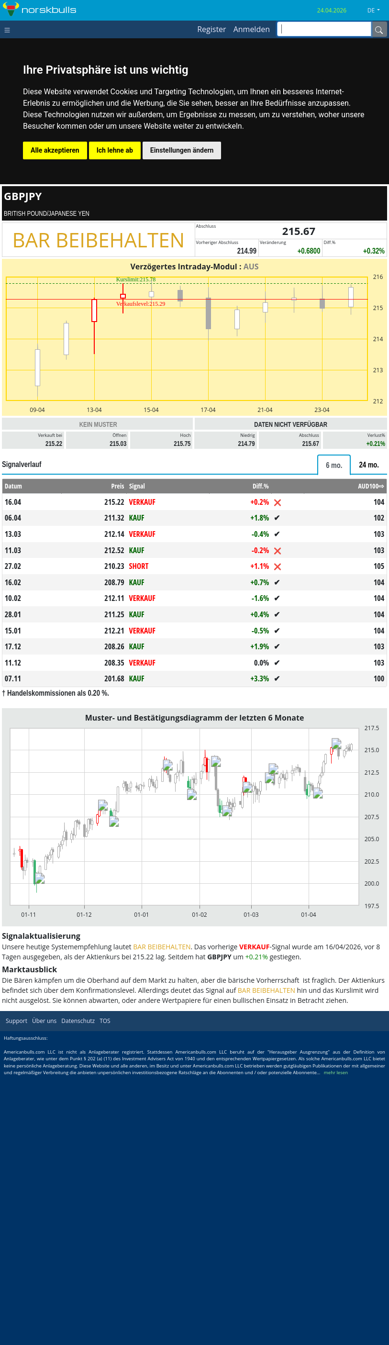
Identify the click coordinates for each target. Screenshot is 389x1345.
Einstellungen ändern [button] (182, 150)
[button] (377, 10)
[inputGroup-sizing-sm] (324, 29)
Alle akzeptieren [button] (55, 150)
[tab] (334, 465)
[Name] (379, 29)
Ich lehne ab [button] (115, 150)
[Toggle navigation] (9, 29)
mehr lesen (336, 1072)
